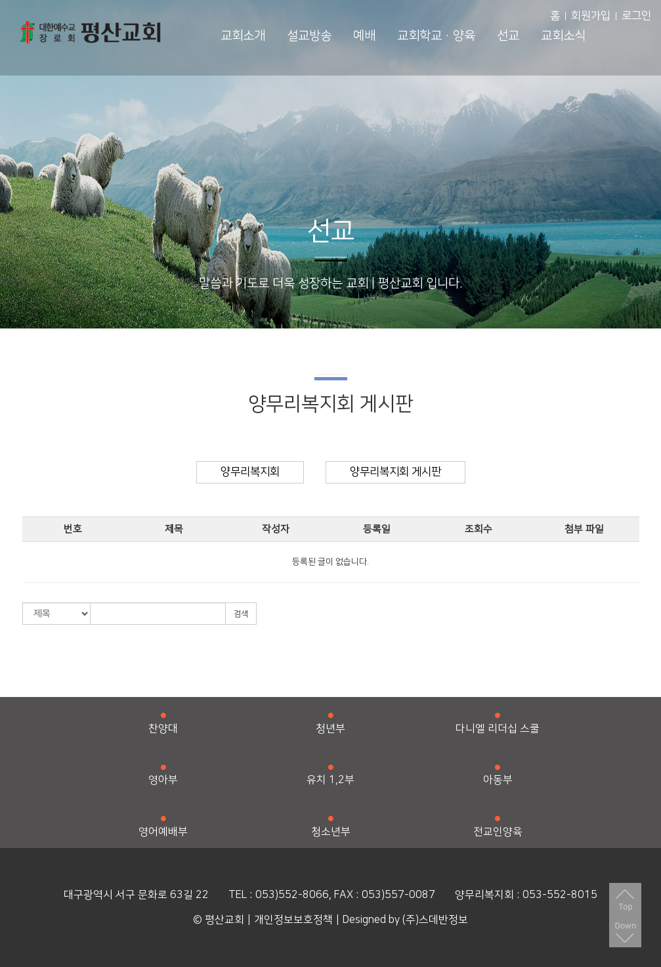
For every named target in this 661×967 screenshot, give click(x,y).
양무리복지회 (250, 472)
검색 (241, 614)
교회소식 (563, 36)
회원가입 (590, 16)
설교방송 (309, 36)
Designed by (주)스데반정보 (405, 920)
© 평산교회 (218, 920)
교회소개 (243, 36)
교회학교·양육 (436, 36)
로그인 (636, 16)
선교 (508, 36)
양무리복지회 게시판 (395, 472)
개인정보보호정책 (293, 920)
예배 (364, 36)
